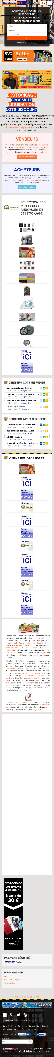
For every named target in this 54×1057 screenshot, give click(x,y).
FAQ (6, 977)
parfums (9, 652)
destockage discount (31, 673)
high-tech (44, 652)
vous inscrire (43, 145)
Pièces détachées (24, 409)
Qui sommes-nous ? (12, 980)
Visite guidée (9, 983)
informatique (30, 668)
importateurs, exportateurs (20, 127)
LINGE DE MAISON (14, 437)
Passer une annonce (27, 156)
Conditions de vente (30, 1029)
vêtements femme (35, 643)
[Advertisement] (27, 795)
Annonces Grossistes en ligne (27, 997)
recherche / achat (34, 180)
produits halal (12, 648)
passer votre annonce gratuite (23, 147)
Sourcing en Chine (25, 390)
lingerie (26, 645)
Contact (6, 1026)
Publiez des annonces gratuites (18, 702)
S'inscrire (45, 1026)
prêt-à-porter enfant (28, 675)
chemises (18, 645)
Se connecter (34, 1026)
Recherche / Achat (25, 427)
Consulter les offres (27, 187)
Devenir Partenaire (19, 1026)
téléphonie (10, 668)
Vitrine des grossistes (26, 458)
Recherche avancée (27, 43)
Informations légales (11, 1029)
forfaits (45, 152)
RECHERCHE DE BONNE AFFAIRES (20, 431)
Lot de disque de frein (16, 406)
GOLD (41, 147)
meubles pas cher (33, 678)
